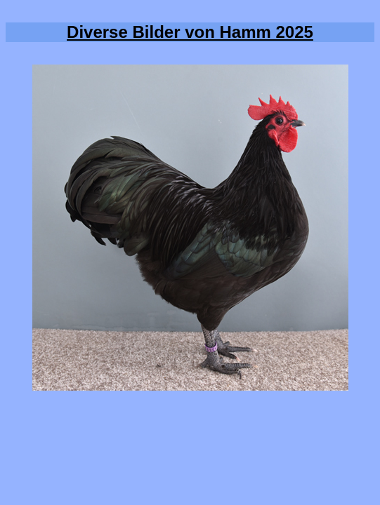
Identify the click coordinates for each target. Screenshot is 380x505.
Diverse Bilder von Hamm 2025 (190, 31)
